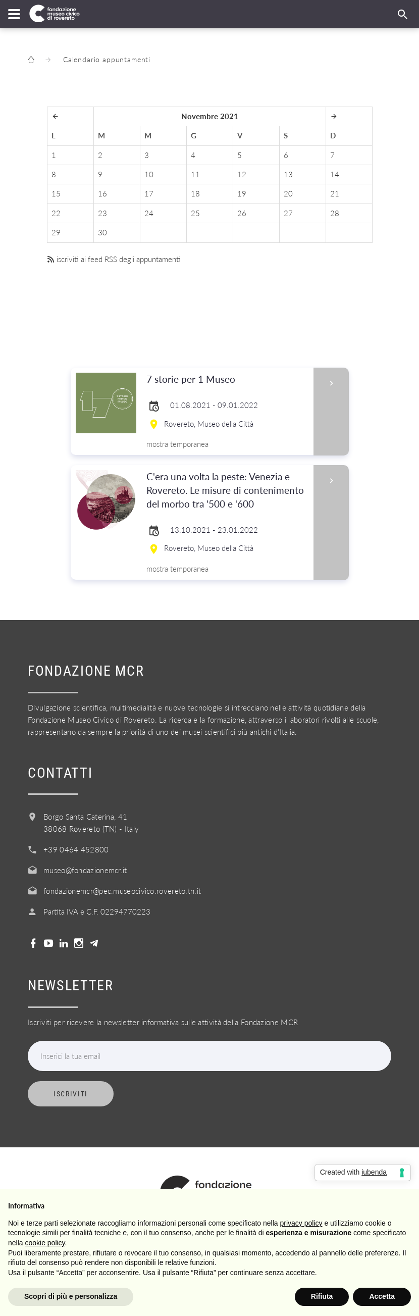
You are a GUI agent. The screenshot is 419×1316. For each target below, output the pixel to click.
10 (148, 174)
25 (195, 213)
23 (102, 213)
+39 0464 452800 (76, 849)
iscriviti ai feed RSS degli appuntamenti (114, 259)
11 (195, 174)
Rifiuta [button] (322, 1296)
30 (102, 232)
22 (56, 213)
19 (241, 193)
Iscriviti (71, 1094)
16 (102, 193)
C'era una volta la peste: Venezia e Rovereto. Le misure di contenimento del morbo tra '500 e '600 (226, 490)
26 (241, 213)
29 (56, 232)
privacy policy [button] (301, 1223)
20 (288, 193)
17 (148, 193)
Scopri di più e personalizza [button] (70, 1296)
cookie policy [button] (45, 1243)
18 (195, 193)
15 (56, 193)
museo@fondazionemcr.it (85, 870)
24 (148, 213)
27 (288, 213)
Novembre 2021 (209, 116)
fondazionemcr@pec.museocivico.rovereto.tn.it (122, 890)
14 (334, 174)
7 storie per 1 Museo (226, 379)
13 (288, 174)
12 (241, 174)
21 (334, 193)
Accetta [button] (382, 1296)
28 (334, 213)
